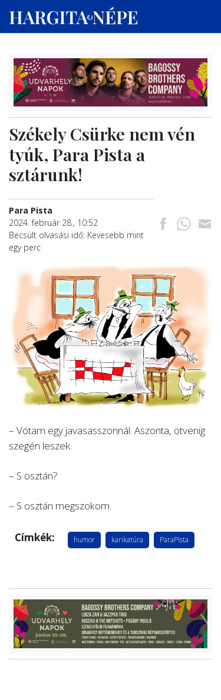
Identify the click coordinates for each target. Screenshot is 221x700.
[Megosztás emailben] (204, 225)
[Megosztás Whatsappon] (184, 225)
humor (84, 540)
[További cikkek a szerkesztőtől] (30, 210)
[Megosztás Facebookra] (163, 225)
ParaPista (174, 540)
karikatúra (127, 540)
